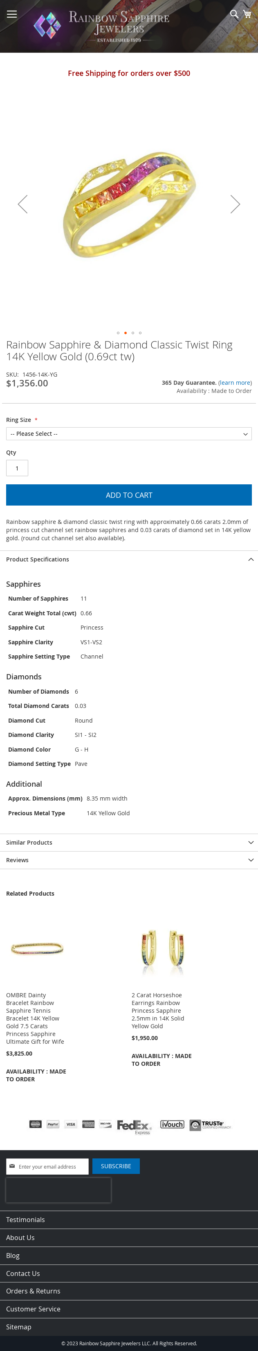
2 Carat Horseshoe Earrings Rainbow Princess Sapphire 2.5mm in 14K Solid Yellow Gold (158, 1010)
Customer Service (33, 1308)
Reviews (17, 860)
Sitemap (18, 1326)
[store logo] (104, 26)
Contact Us (23, 1273)
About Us (20, 1237)
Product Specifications (37, 559)
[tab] (129, 559)
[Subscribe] (116, 1166)
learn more (235, 382)
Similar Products (29, 842)
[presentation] (58, 1190)
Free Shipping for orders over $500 (129, 73)
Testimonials (25, 1219)
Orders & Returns (33, 1291)
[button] (22, 204)
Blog (13, 1255)
